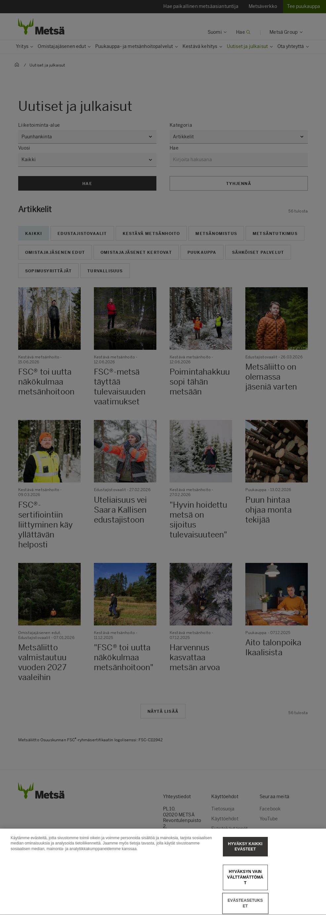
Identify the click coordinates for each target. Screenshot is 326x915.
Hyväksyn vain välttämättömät (245, 889)
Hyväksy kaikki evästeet (245, 858)
